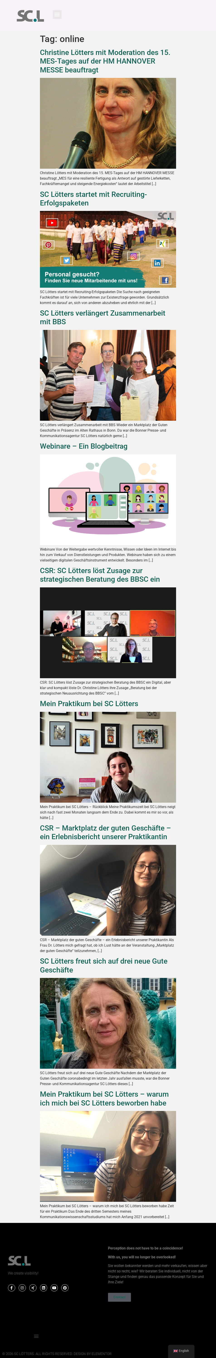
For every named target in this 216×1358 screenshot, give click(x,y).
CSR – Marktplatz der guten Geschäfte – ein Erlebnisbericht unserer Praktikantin (105, 832)
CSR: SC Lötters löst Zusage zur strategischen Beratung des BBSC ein (100, 575)
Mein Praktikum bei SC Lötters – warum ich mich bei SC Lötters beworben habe (104, 1098)
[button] (57, 14)
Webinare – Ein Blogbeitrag (84, 446)
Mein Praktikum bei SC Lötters (89, 703)
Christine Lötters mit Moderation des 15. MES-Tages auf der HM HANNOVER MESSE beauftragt (105, 61)
